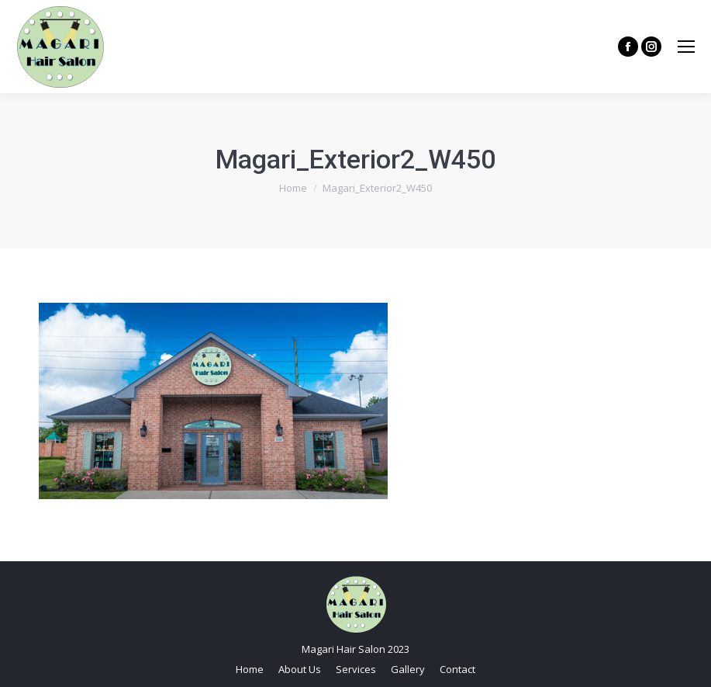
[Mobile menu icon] (686, 46)
